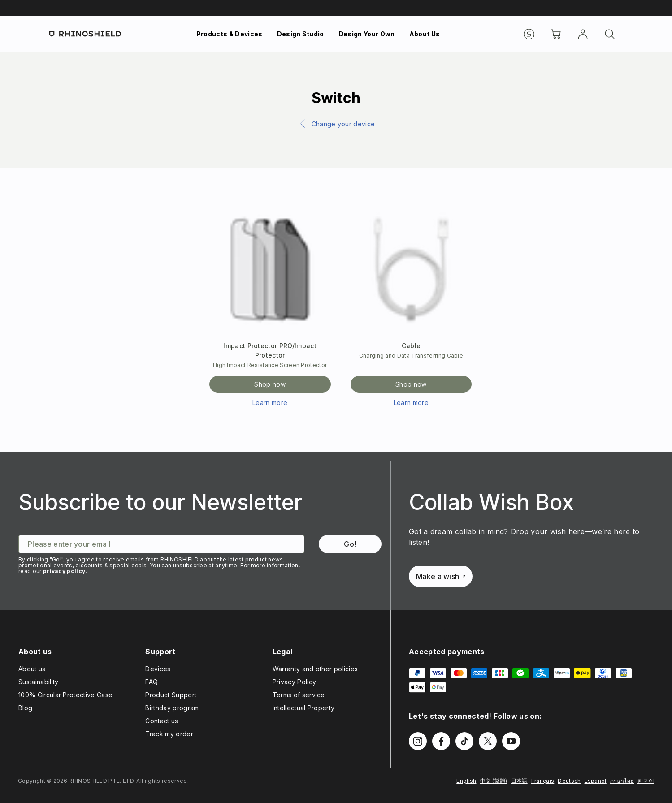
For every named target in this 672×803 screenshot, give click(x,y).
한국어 (645, 780)
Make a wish (441, 576)
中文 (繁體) (493, 780)
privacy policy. (65, 571)
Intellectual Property (304, 708)
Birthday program (172, 708)
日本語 (519, 780)
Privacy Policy (294, 682)
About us (32, 669)
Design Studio (300, 34)
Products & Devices (229, 34)
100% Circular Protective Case (65, 695)
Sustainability (38, 682)
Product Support (170, 695)
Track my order (169, 734)
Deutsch (569, 780)
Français (543, 780)
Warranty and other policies (315, 669)
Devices (157, 669)
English (466, 780)
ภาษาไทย (622, 780)
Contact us (161, 721)
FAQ (151, 682)
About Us (424, 34)
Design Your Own (366, 34)
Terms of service (299, 695)
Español (596, 780)
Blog (25, 708)
